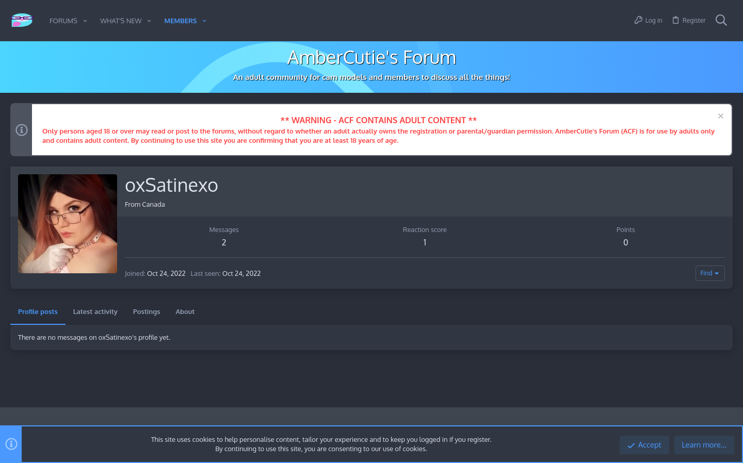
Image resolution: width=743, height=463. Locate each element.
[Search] (721, 20)
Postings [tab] (146, 311)
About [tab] (185, 311)
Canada (153, 204)
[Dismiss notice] (719, 117)
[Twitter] (727, 424)
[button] (85, 20)
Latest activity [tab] (95, 311)
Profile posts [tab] (38, 311)
